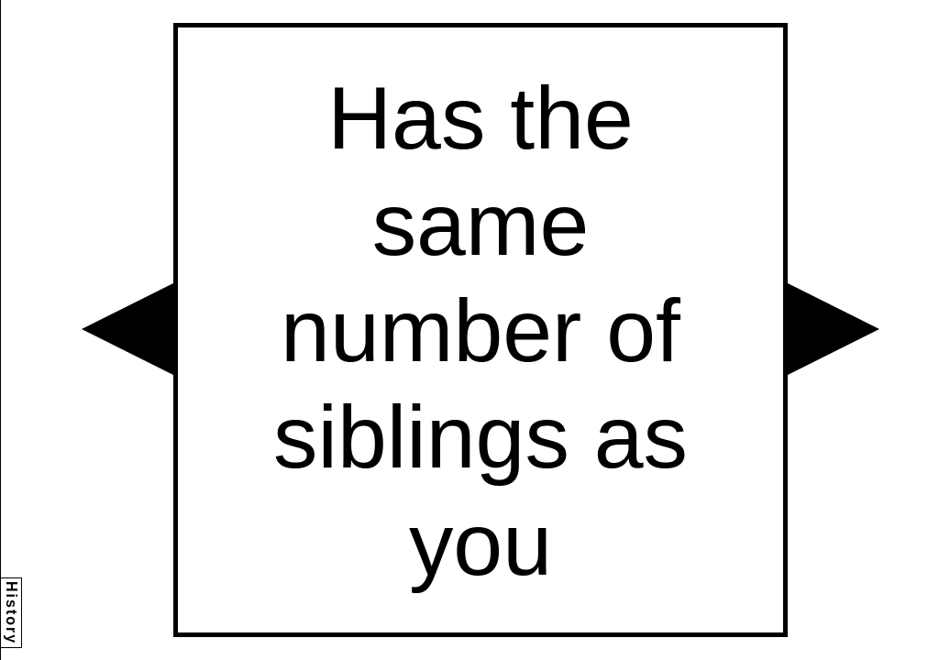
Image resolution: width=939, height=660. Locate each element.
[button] (127, 329)
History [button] (11, 612)
